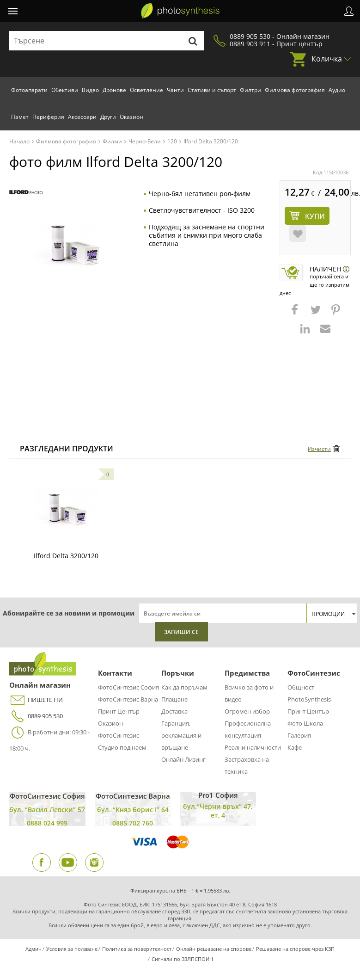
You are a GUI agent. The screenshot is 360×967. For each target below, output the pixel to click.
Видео (90, 90)
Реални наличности (253, 747)
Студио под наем (122, 747)
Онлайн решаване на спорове (213, 948)
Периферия (48, 117)
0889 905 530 (36, 716)
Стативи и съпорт (212, 90)
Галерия (299, 735)
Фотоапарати (29, 90)
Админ (33, 948)
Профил (349, 11)
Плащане (174, 699)
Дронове (114, 90)
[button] (296, 314)
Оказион (131, 117)
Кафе (294, 747)
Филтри (250, 90)
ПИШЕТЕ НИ (36, 700)
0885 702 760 (132, 823)
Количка (326, 59)
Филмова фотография (295, 90)
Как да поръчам (184, 687)
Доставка (174, 711)
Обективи (64, 90)
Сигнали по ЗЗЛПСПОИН (182, 958)
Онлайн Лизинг (183, 759)
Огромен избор (247, 711)
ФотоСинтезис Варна (128, 699)
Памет (20, 117)
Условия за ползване (72, 948)
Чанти (175, 90)
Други (108, 117)
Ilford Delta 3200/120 (66, 555)
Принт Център (119, 711)
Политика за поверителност (136, 948)
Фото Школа (305, 723)
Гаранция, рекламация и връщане (181, 735)
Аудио (337, 90)
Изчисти (319, 449)
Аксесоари (82, 117)
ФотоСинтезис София (128, 687)
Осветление (146, 90)
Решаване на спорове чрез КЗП (295, 948)
